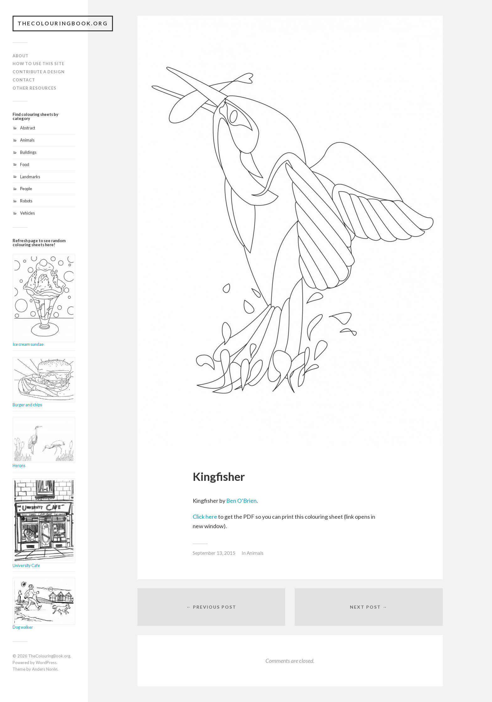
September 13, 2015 (214, 553)
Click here (205, 516)
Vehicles (27, 213)
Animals (27, 140)
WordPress (46, 662)
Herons (19, 465)
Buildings (28, 152)
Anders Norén (44, 669)
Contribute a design (39, 71)
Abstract (27, 127)
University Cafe (26, 565)
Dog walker (23, 627)
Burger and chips (27, 404)
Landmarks (30, 176)
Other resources (34, 88)
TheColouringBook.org (63, 23)
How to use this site (38, 63)
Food (24, 164)
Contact (24, 79)
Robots (26, 200)
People (26, 188)
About (21, 55)
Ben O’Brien (241, 500)
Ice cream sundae (28, 344)
